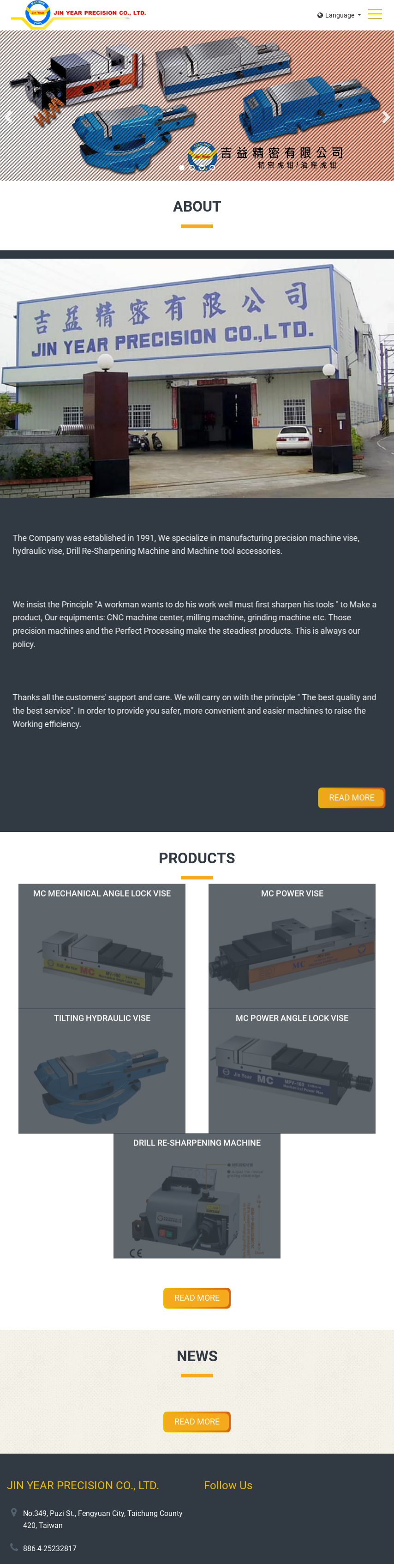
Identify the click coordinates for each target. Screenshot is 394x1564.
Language (336, 15)
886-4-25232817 (50, 1548)
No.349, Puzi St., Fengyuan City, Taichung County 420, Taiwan (103, 1519)
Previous (8, 117)
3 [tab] (202, 167)
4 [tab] (212, 167)
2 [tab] (192, 167)
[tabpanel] (197, 105)
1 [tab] (182, 167)
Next (386, 117)
